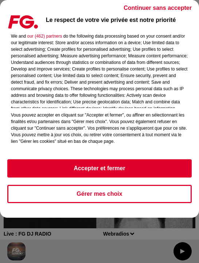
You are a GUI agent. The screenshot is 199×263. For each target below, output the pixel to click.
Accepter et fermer (99, 168)
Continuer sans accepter (158, 8)
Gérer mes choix (99, 194)
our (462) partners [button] (44, 36)
